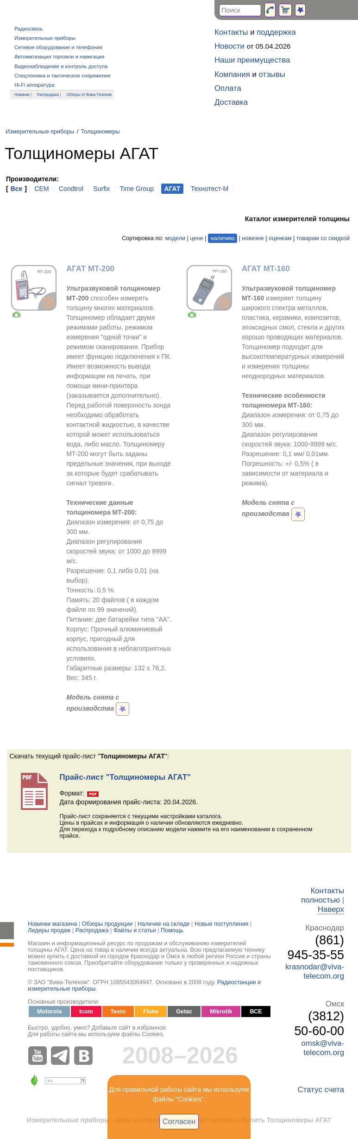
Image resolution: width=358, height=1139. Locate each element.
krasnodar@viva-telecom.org (314, 971)
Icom (86, 1011)
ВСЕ (256, 1011)
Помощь (172, 930)
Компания (232, 74)
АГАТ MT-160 (266, 268)
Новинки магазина (52, 924)
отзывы (272, 74)
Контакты (231, 32)
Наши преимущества (252, 60)
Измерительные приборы (44, 38)
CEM (41, 188)
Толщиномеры (100, 131)
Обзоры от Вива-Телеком (89, 94)
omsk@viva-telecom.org (322, 1048)
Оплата (227, 88)
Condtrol (71, 188)
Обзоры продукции (107, 924)
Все (17, 188)
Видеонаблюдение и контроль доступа (60, 66)
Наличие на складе (164, 924)
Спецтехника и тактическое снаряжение (62, 75)
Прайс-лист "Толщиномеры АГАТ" (124, 777)
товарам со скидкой (323, 238)
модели (175, 238)
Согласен (179, 1121)
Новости (229, 46)
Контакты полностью (322, 895)
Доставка (231, 102)
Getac (184, 1011)
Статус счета (321, 1089)
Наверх (331, 909)
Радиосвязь (28, 29)
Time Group (137, 188)
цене (196, 238)
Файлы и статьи (134, 930)
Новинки (22, 94)
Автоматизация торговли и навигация (59, 56)
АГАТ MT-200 (90, 268)
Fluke (150, 1011)
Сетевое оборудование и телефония (58, 47)
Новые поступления (222, 924)
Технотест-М (209, 188)
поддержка (276, 32)
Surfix (101, 188)
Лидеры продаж (49, 930)
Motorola (49, 1011)
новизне (253, 238)
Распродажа (48, 94)
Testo (118, 1011)
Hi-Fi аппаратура (34, 85)
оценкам (280, 238)
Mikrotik (221, 1011)
